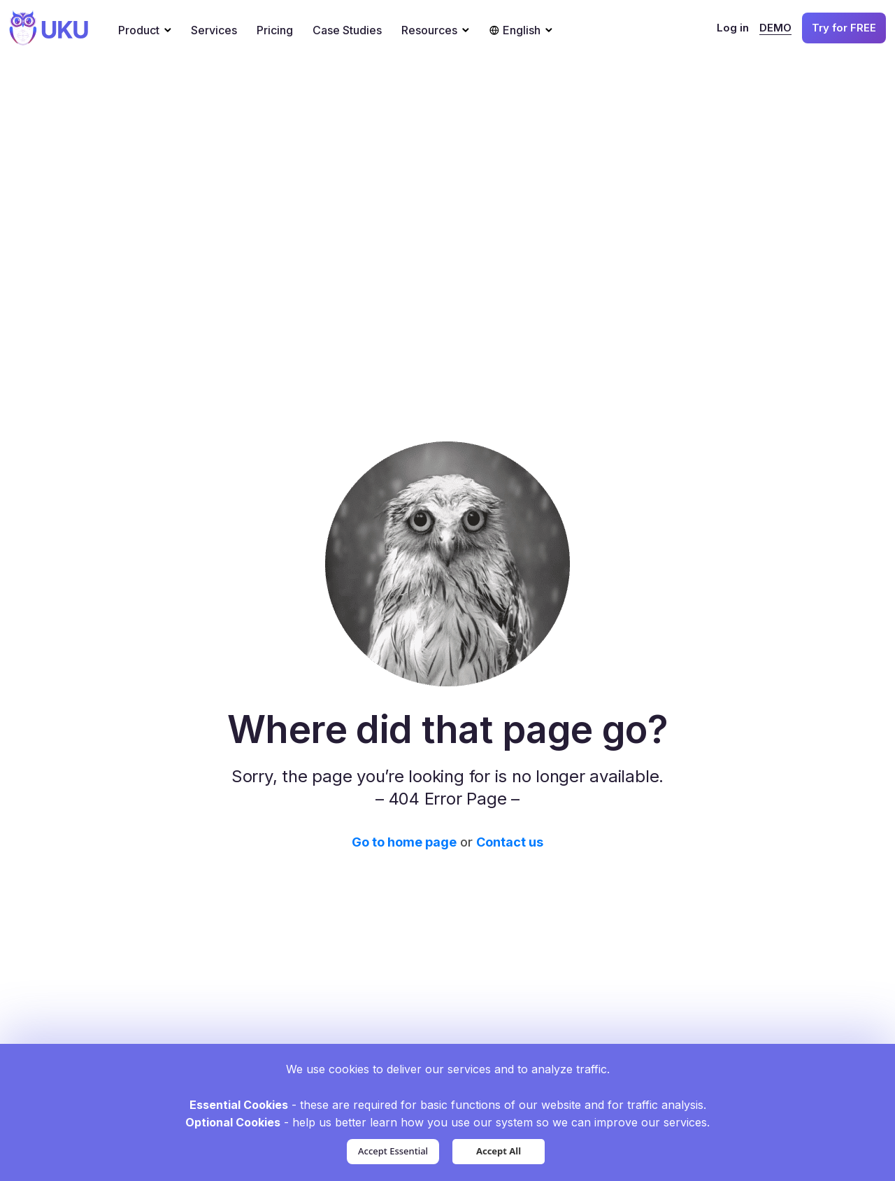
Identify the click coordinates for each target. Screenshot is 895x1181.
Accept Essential (393, 1151)
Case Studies (347, 30)
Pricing (275, 30)
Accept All (498, 1151)
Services (214, 30)
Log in (733, 27)
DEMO (775, 27)
